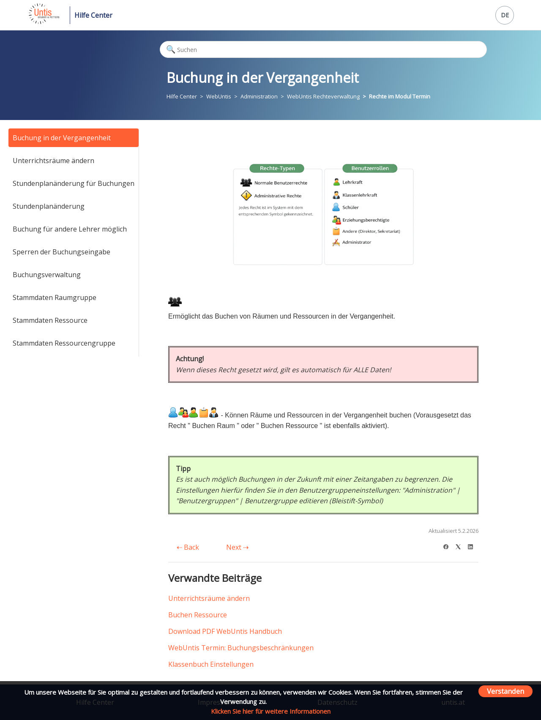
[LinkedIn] (473, 545)
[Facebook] (448, 545)
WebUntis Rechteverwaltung (323, 96)
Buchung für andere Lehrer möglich (70, 229)
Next (237, 547)
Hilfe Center (93, 15)
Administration (259, 96)
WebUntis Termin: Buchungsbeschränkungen (241, 647)
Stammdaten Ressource (50, 320)
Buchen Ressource (197, 614)
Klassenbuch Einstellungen (211, 664)
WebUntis (218, 96)
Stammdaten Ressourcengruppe (64, 343)
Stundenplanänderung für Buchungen (73, 183)
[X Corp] (461, 545)
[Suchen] (323, 49)
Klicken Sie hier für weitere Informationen (271, 711)
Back (188, 547)
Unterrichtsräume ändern (53, 160)
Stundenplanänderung (49, 206)
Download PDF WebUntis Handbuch (225, 631)
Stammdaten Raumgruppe (54, 297)
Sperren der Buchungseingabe (61, 251)
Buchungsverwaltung (47, 274)
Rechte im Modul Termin (399, 96)
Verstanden (505, 691)
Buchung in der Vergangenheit (62, 137)
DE (505, 15)
